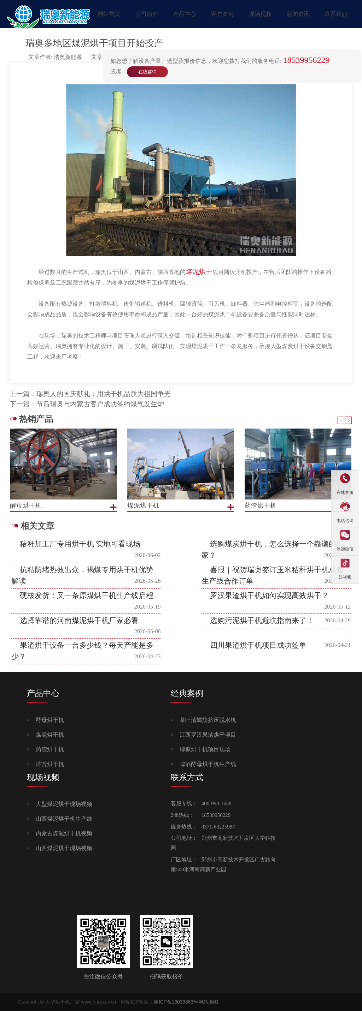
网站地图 (208, 1002)
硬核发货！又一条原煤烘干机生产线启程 (86, 595)
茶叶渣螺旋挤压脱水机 (208, 720)
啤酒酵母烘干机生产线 (208, 764)
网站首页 (109, 14)
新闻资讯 (298, 14)
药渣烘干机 (50, 749)
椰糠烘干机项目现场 (205, 749)
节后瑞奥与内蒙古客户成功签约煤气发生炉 (100, 404)
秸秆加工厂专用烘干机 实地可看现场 (80, 544)
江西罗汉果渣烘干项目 (208, 735)
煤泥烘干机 (50, 735)
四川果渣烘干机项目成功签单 (258, 645)
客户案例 (222, 14)
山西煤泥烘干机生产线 (64, 819)
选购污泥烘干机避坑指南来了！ (262, 620)
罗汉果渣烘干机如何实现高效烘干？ (269, 595)
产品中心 (184, 14)
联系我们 (336, 14)
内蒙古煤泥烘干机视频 (64, 833)
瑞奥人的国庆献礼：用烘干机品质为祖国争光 (103, 393)
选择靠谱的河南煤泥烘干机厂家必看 (79, 620)
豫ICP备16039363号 (176, 1002)
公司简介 (146, 14)
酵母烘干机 (50, 720)
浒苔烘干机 (50, 764)
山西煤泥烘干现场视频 (64, 848)
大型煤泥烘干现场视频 (64, 804)
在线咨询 (147, 71)
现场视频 (260, 14)
